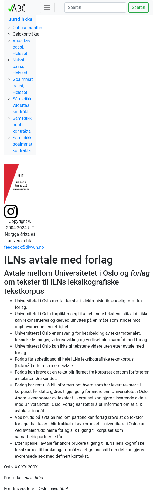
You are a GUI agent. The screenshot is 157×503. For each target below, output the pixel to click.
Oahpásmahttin (27, 27)
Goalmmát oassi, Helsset (23, 86)
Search (138, 7)
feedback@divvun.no (24, 247)
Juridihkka (20, 19)
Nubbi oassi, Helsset (20, 66)
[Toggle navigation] (47, 7)
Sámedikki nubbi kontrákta (23, 125)
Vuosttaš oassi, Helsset (21, 47)
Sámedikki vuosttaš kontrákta (23, 105)
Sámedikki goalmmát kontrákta (23, 144)
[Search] (95, 7)
